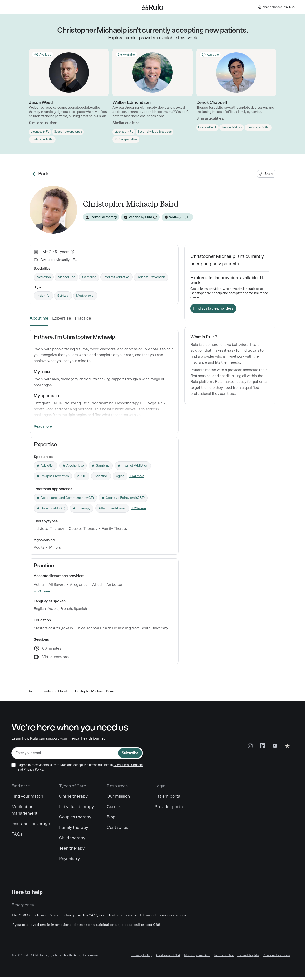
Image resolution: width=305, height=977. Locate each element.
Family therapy (73, 828)
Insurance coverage (30, 824)
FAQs (16, 834)
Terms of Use (224, 955)
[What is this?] (72, 251)
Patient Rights (248, 955)
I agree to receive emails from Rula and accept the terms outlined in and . (80, 767)
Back (39, 174)
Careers (114, 807)
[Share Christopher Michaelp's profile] (266, 174)
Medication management (24, 810)
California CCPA (168, 955)
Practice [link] (83, 318)
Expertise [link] (61, 318)
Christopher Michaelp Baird (93, 691)
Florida (63, 691)
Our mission (118, 796)
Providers (46, 691)
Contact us (117, 828)
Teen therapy (72, 848)
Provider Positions (276, 955)
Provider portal (169, 807)
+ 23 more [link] (138, 508)
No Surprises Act (197, 955)
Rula (31, 691)
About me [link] (39, 318)
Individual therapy (76, 807)
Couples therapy (75, 817)
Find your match (27, 796)
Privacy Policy (33, 769)
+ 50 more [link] (42, 591)
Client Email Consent (128, 765)
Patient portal (167, 796)
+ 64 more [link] (136, 476)
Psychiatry (69, 859)
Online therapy (73, 796)
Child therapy (72, 838)
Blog (111, 817)
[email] (65, 753)
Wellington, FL (180, 217)
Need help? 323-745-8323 (276, 7)
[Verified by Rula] (140, 217)
